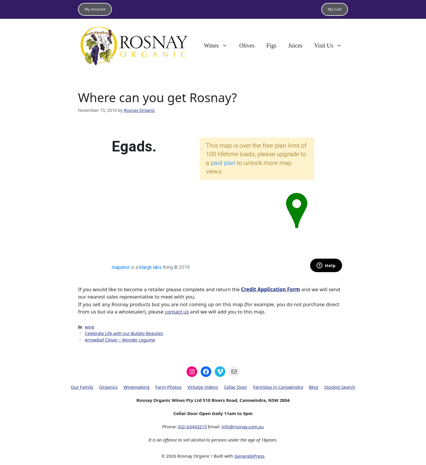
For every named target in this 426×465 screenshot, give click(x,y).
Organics (108, 387)
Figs (271, 45)
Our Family (82, 387)
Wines (218, 45)
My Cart (335, 9)
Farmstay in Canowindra (278, 387)
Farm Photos (168, 387)
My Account (94, 9)
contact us (177, 311)
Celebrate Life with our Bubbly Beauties (124, 333)
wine (89, 327)
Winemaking (136, 387)
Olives (247, 45)
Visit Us (331, 45)
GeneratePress (249, 456)
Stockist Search (339, 387)
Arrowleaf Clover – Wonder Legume (120, 340)
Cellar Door (235, 387)
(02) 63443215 (192, 426)
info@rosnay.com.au (243, 426)
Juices (295, 45)
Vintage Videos (202, 387)
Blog (313, 387)
